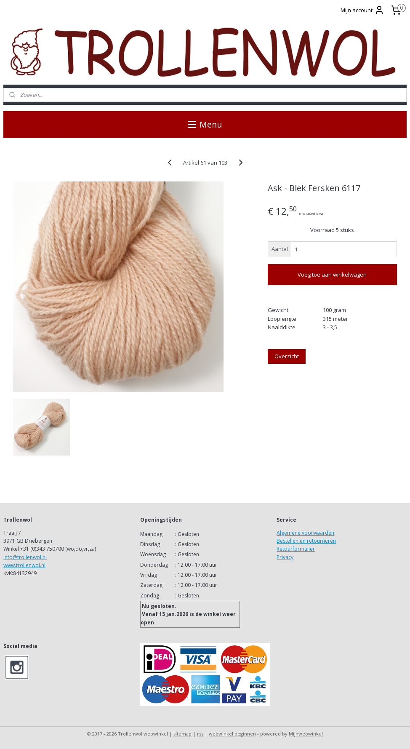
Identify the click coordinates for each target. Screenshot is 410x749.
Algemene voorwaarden (305, 532)
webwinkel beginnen (232, 733)
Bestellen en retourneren (306, 540)
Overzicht (286, 356)
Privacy (285, 557)
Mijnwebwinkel (306, 733)
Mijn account (362, 10)
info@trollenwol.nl (25, 557)
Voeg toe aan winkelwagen (332, 274)
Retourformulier (296, 548)
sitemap (182, 733)
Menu (205, 124)
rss (200, 733)
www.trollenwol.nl (24, 565)
